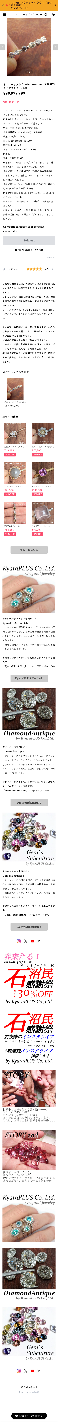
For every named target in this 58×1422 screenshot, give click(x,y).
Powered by (29, 1392)
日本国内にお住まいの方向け (29, 249)
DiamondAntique (29, 802)
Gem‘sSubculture (29, 926)
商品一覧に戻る (29, 549)
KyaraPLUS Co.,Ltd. (29, 678)
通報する (51, 257)
